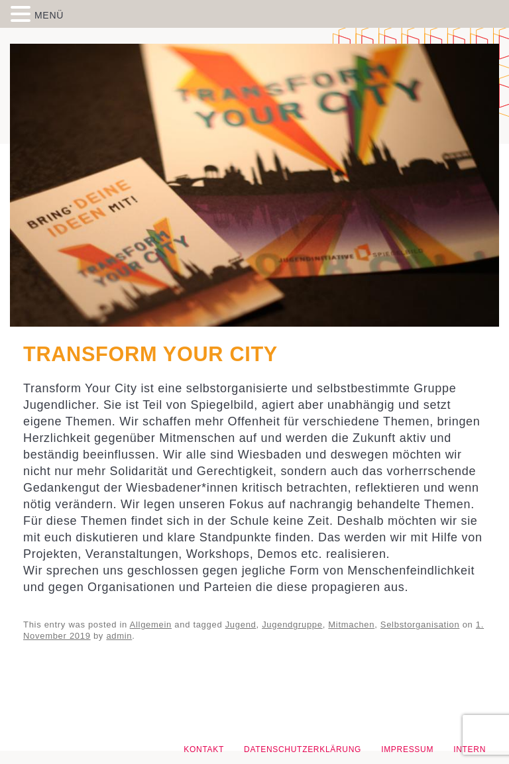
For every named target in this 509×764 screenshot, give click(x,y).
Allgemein (151, 624)
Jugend (240, 624)
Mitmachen (351, 624)
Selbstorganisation (420, 624)
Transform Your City (150, 354)
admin (119, 636)
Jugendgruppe (292, 624)
